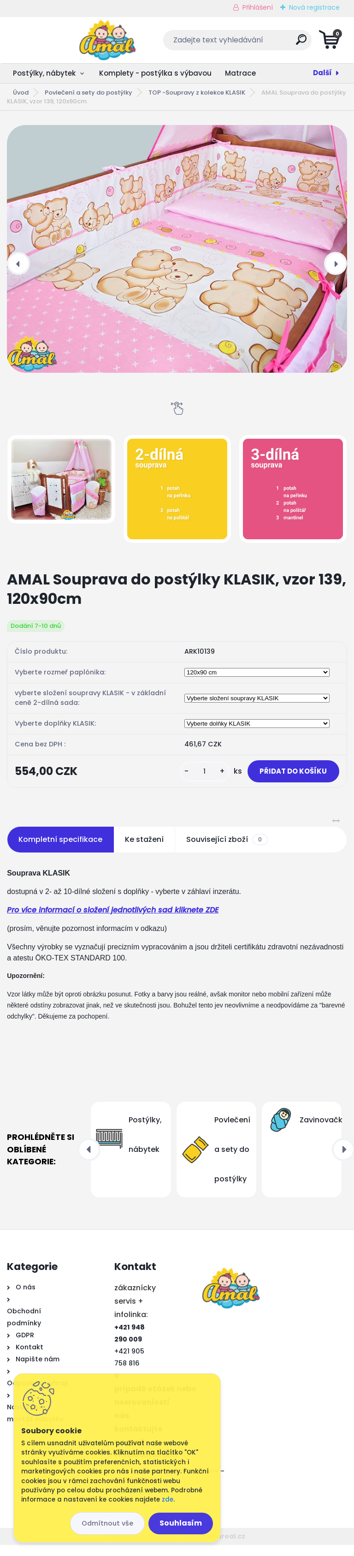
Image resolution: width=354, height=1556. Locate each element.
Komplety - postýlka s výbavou (155, 73)
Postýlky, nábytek (44, 73)
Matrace (240, 73)
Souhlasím (180, 1523)
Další (322, 73)
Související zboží (226, 850)
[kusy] (181, 777)
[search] (288, 43)
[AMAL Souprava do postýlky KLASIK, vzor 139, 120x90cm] (177, 249)
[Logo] (63, 40)
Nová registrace (314, 7)
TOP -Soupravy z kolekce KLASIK (196, 92)
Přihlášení (257, 7)
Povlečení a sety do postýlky (88, 92)
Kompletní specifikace (60, 850)
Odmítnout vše (107, 1523)
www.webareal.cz (214, 1547)
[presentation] (18, 263)
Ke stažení (144, 850)
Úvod (21, 92)
